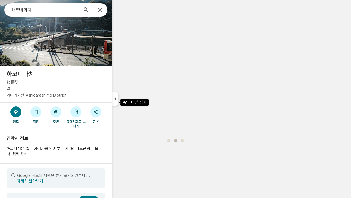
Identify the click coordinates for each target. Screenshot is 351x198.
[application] (175, 99)
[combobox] (64, 9)
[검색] (105, 10)
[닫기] (119, 10)
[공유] (116, 114)
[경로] (36, 114)
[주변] (76, 114)
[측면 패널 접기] (135, 99)
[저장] (56, 114)
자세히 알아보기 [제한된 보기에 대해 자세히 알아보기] (50, 180)
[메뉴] (10, 9)
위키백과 (39, 154)
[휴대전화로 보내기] (96, 116)
